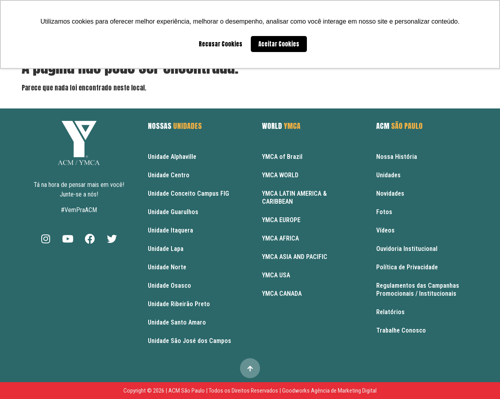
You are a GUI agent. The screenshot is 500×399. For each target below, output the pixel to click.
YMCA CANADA (282, 293)
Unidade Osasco (169, 285)
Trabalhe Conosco (401, 330)
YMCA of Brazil (282, 156)
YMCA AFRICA (280, 238)
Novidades (390, 193)
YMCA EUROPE (281, 220)
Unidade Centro (169, 175)
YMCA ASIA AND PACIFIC (294, 257)
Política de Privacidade (407, 267)
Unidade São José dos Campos (189, 341)
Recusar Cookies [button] (220, 44)
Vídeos (385, 230)
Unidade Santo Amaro (177, 322)
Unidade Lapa (165, 249)
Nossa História (396, 156)
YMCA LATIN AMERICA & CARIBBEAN (294, 197)
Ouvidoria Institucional (407, 249)
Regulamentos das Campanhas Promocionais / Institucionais (417, 289)
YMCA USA (276, 275)
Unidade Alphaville (172, 156)
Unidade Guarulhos (173, 212)
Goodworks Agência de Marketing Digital (329, 390)
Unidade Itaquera (170, 230)
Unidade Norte (167, 267)
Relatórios (390, 312)
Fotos (384, 212)
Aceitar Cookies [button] (278, 44)
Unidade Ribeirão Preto (179, 304)
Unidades (388, 175)
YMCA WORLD (280, 175)
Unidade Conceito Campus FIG (188, 193)
